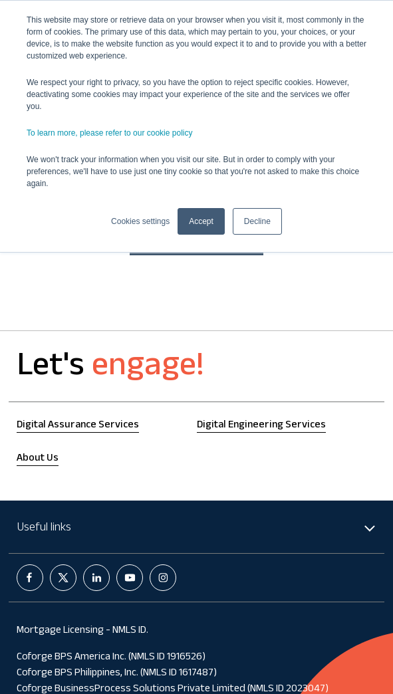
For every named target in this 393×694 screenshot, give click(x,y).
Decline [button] (257, 221)
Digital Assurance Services (78, 426)
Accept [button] (201, 221)
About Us (38, 459)
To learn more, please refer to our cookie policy (109, 133)
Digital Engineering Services (261, 426)
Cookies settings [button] (140, 221)
